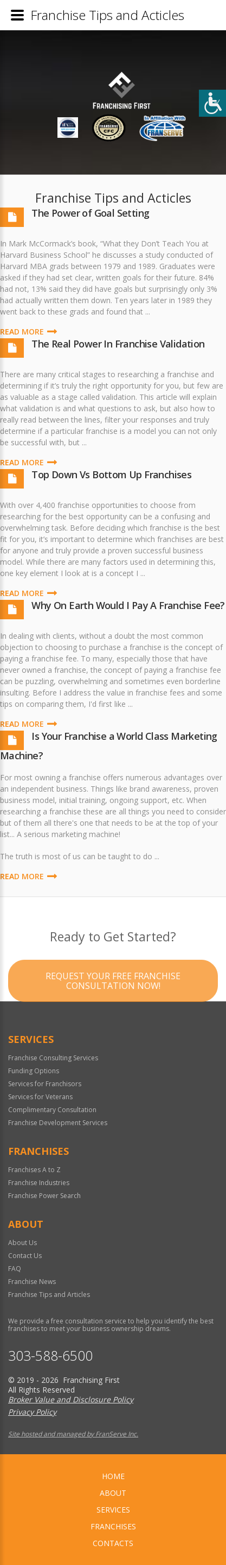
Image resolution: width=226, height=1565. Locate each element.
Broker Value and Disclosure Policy (70, 1399)
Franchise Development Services (57, 1122)
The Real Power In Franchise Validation (117, 343)
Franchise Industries (38, 1182)
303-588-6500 (50, 1355)
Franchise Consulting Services (53, 1057)
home (113, 1476)
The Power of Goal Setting (90, 212)
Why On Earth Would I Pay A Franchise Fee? (127, 605)
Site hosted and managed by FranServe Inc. (73, 1434)
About (113, 1493)
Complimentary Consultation (52, 1109)
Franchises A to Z (34, 1169)
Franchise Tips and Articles (49, 1294)
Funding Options (33, 1070)
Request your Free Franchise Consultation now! (113, 1004)
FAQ (14, 1268)
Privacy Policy (32, 1412)
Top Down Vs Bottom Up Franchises (111, 474)
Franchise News (32, 1281)
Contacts (113, 1543)
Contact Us (25, 1255)
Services (113, 1509)
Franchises (113, 1526)
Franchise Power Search (44, 1195)
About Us (22, 1242)
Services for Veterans (40, 1096)
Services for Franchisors (44, 1083)
